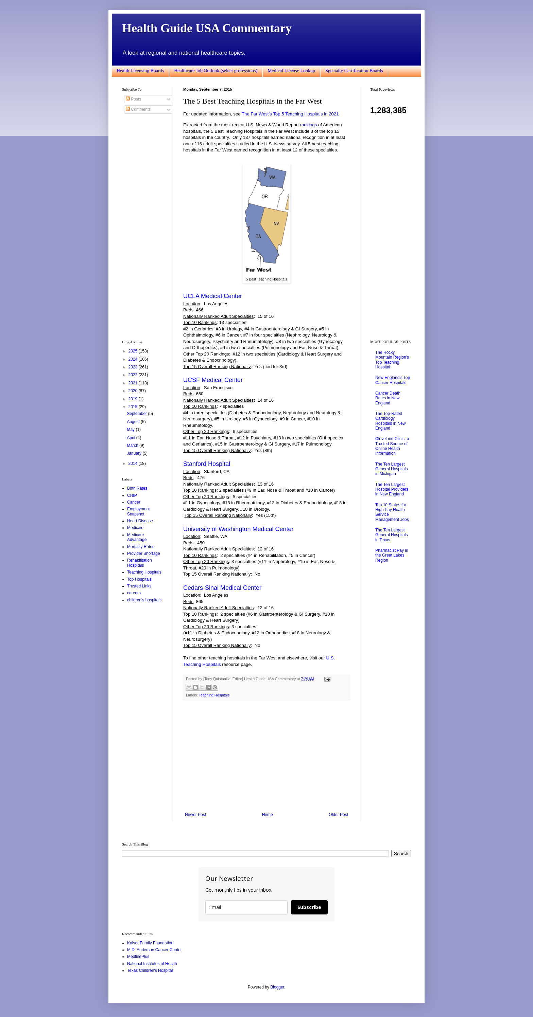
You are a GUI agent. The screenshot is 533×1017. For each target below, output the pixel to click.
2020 (133, 390)
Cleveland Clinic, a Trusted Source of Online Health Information (392, 446)
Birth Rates (137, 488)
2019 (133, 399)
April (131, 437)
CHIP (132, 495)
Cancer (133, 502)
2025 (133, 351)
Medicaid (135, 527)
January (134, 453)
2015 (133, 406)
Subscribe (309, 907)
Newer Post (195, 814)
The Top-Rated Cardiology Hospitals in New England (390, 421)
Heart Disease (140, 521)
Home (267, 814)
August (134, 421)
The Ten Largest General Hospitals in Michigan (391, 469)
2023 (133, 367)
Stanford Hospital (206, 463)
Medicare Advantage (137, 537)
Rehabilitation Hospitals (139, 562)
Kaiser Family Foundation (150, 943)
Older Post (338, 814)
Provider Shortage (143, 553)
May (131, 429)
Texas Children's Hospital (150, 970)
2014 (133, 463)
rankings (308, 124)
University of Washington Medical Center (238, 529)
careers (134, 593)
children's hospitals (144, 600)
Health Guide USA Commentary (207, 28)
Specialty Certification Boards (354, 70)
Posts (133, 99)
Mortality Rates (140, 546)
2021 (133, 383)
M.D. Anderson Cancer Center (154, 949)
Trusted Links (139, 586)
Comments (138, 109)
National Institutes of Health (152, 963)
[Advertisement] (266, 756)
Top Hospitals (139, 579)
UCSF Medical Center (213, 380)
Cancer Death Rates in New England (387, 398)
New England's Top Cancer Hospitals (392, 380)
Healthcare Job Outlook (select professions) (215, 70)
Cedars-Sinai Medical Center (222, 587)
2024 (133, 359)
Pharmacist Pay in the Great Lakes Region (391, 555)
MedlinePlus (138, 956)
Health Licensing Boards (140, 70)
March (133, 445)
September (137, 413)
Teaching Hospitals (214, 695)
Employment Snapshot (138, 511)
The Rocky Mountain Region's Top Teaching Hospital (392, 359)
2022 (133, 375)
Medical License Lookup (291, 70)
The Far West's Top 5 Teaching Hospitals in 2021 (290, 113)
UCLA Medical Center (212, 296)
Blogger (277, 987)
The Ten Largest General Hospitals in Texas (391, 535)
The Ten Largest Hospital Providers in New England (391, 489)
